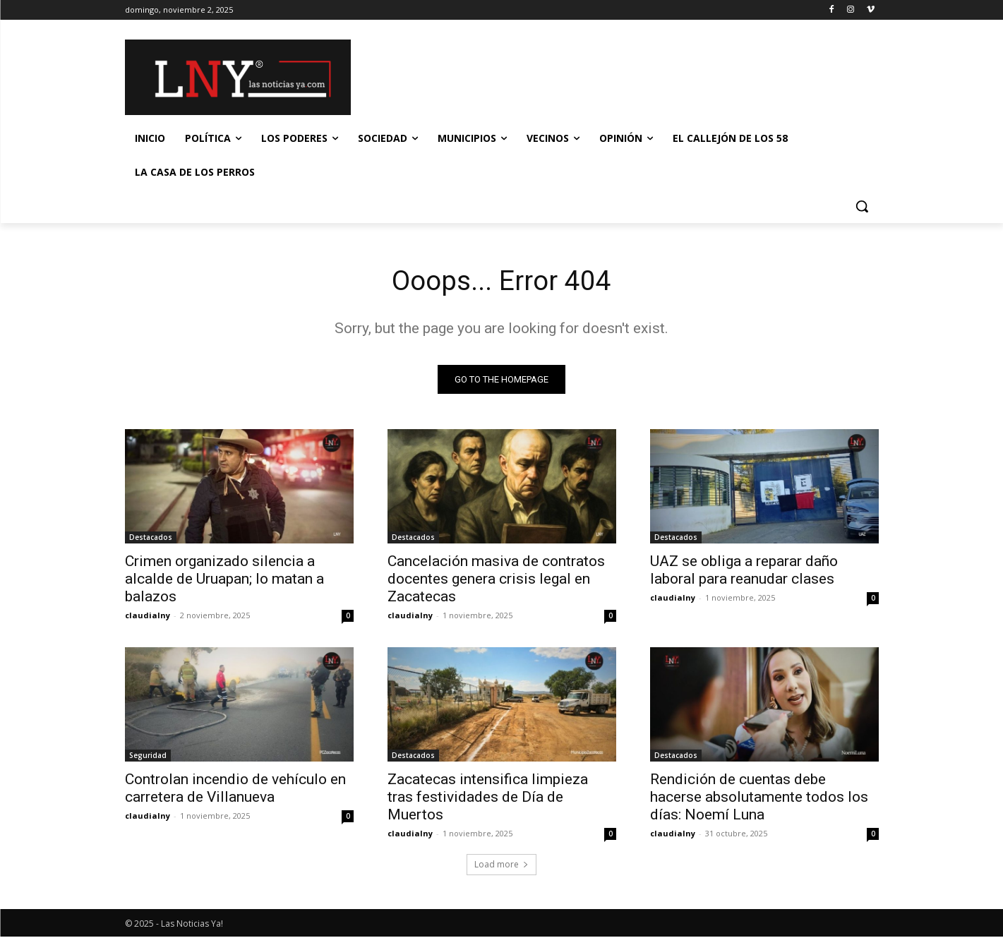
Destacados (150, 538)
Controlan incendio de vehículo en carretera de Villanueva (235, 789)
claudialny (147, 616)
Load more (501, 866)
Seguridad (148, 757)
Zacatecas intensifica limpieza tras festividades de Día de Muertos (488, 798)
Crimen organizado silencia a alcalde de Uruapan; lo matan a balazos (224, 580)
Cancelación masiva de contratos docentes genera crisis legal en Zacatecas (496, 580)
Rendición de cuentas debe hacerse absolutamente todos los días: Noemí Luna (759, 798)
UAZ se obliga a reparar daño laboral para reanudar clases (744, 571)
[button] (862, 206)
